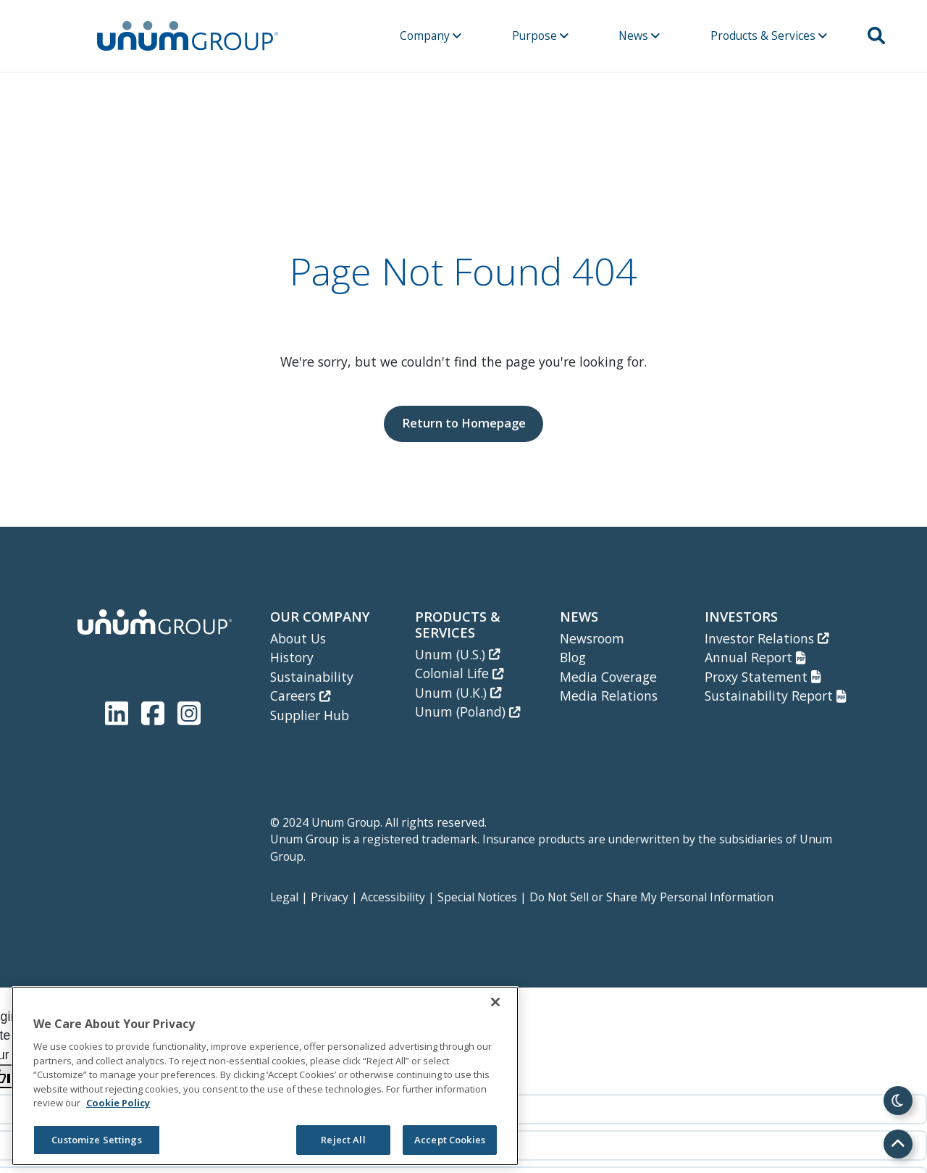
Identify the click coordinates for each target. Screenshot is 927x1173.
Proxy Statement (763, 676)
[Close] (495, 1002)
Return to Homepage (464, 422)
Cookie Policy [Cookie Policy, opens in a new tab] (118, 1102)
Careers (300, 695)
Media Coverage (608, 676)
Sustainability (311, 676)
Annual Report (755, 657)
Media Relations (609, 695)
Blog (573, 657)
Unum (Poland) (467, 711)
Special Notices (477, 897)
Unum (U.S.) (457, 654)
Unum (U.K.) (458, 692)
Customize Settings (96, 1139)
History (292, 657)
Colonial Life (459, 673)
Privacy (329, 897)
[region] (265, 1076)
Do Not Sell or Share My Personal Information (651, 897)
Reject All (343, 1139)
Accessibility (393, 897)
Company (430, 35)
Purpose (540, 35)
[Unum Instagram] (189, 710)
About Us (298, 638)
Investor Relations (767, 638)
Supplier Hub (309, 715)
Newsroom (592, 638)
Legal (284, 897)
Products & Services (768, 35)
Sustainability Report (775, 695)
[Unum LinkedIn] (119, 710)
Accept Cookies (449, 1139)
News (639, 35)
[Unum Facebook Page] (155, 710)
